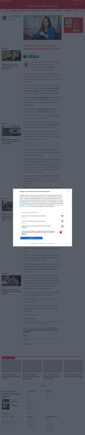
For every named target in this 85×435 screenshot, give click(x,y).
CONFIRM (31, 238)
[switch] (62, 216)
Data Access (42, 243)
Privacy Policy (51, 243)
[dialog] (42, 217)
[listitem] (42, 212)
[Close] (69, 191)
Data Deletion (34, 243)
